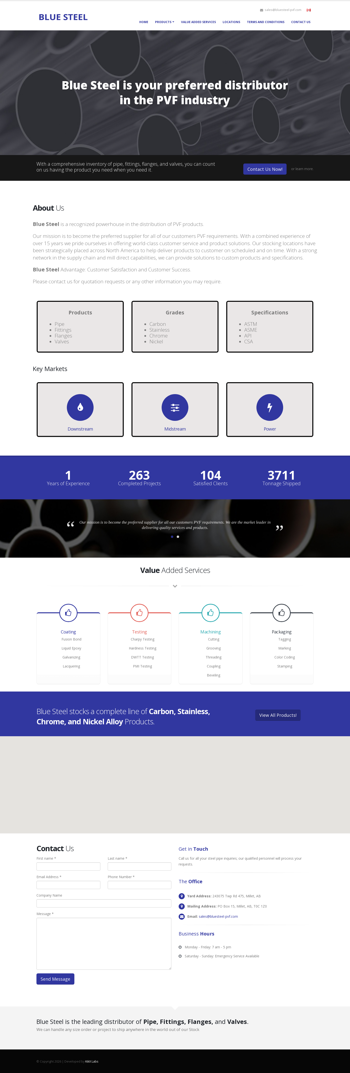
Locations (231, 22)
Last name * (117, 858)
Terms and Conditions (265, 22)
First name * (46, 858)
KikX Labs (91, 1061)
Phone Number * (121, 876)
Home (143, 22)
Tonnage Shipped (281, 483)
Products (163, 22)
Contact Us (300, 22)
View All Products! (278, 715)
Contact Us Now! (264, 169)
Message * (45, 913)
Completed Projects (139, 483)
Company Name (49, 895)
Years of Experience (68, 483)
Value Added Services (198, 22)
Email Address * (48, 876)
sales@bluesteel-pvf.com (218, 916)
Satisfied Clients (210, 483)
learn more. (305, 168)
